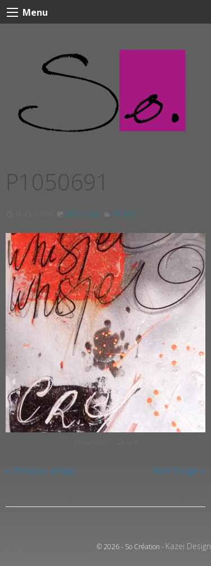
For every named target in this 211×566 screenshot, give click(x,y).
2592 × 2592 (81, 214)
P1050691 (125, 214)
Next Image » (178, 470)
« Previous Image (40, 470)
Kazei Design (188, 546)
